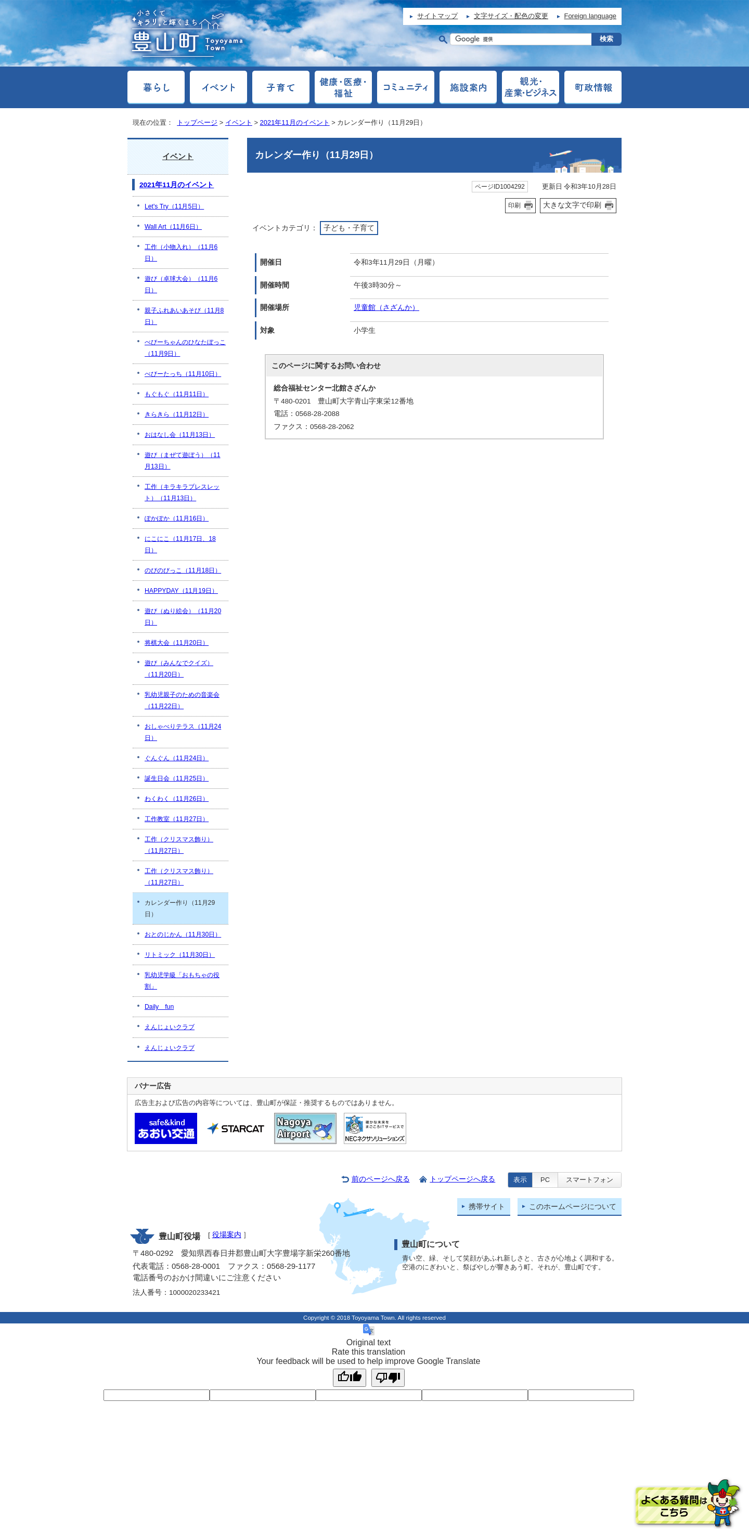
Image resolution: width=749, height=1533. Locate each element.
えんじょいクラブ (170, 1027)
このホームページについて (572, 1207)
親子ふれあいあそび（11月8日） (184, 316)
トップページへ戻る (462, 1179)
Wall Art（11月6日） (173, 226)
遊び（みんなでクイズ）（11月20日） (179, 668)
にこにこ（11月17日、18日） (180, 544)
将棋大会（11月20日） (177, 642)
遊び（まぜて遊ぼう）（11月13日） (183, 460)
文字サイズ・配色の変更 (511, 16)
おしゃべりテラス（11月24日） (183, 732)
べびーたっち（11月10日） (183, 374)
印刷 (514, 205)
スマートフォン (589, 1180)
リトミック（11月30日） (180, 954)
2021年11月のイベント (295, 122)
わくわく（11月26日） (177, 798)
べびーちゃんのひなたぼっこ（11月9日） (185, 348)
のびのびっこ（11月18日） (183, 570)
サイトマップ (437, 16)
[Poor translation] (388, 1378)
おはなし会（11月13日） (180, 434)
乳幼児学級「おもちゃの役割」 (182, 980)
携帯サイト (487, 1207)
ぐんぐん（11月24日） (177, 758)
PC (545, 1180)
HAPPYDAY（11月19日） (181, 590)
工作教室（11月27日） (177, 819)
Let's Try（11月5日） (174, 206)
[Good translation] (349, 1378)
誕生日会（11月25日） (177, 778)
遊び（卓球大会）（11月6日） (181, 284)
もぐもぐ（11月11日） (177, 394)
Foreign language (590, 16)
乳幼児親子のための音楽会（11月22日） (182, 700)
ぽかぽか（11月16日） (177, 518)
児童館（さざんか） (386, 307)
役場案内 (226, 1235)
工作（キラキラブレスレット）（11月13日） (182, 492)
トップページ (197, 122)
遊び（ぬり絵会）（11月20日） (183, 616)
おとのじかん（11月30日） (183, 934)
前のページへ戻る (381, 1179)
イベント (238, 122)
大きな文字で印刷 (572, 205)
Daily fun (159, 1006)
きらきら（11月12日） (177, 414)
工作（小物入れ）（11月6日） (181, 252)
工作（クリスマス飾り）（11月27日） (179, 845)
